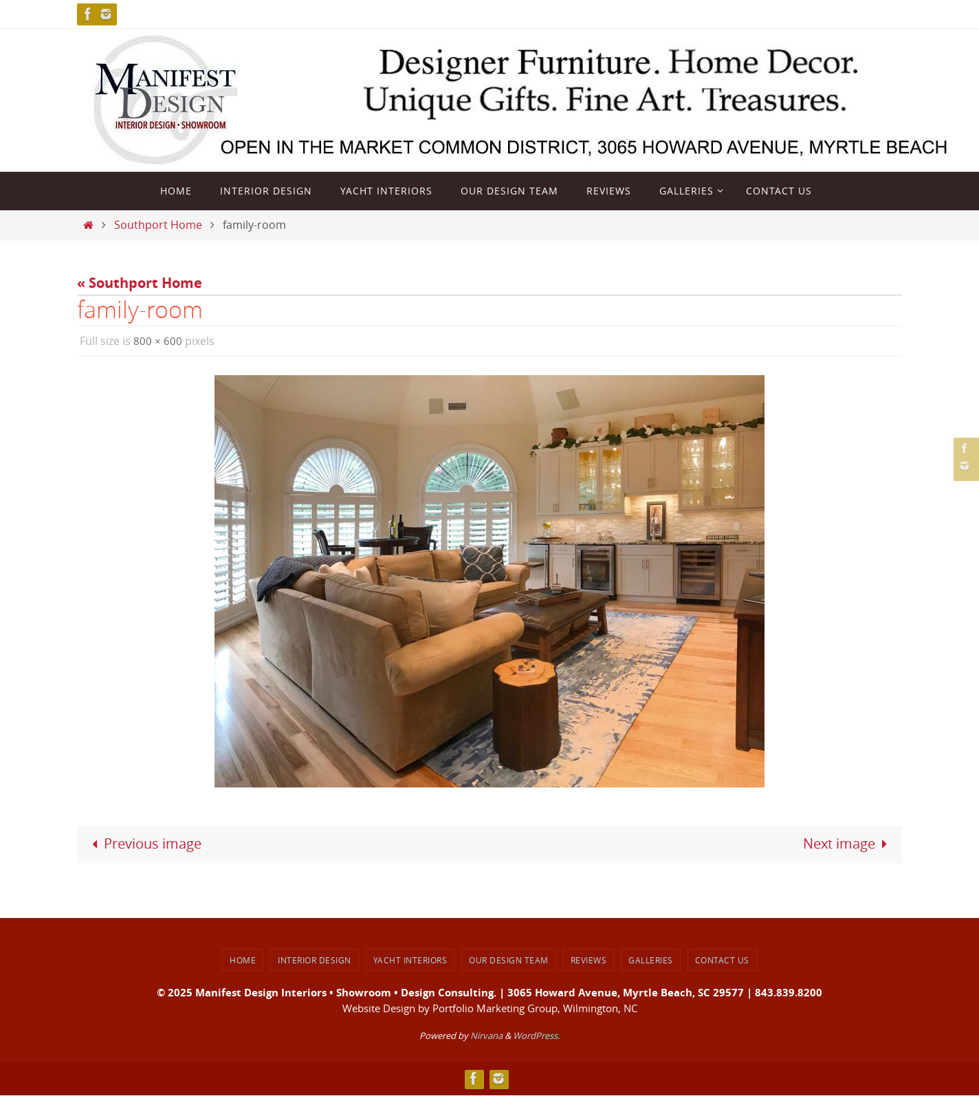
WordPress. (536, 1036)
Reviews (589, 959)
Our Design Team (509, 959)
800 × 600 (157, 340)
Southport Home (158, 224)
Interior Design (314, 959)
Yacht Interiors (410, 959)
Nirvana (486, 1036)
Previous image (143, 844)
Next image (848, 844)
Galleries (650, 959)
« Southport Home (139, 282)
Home (243, 959)
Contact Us (722, 959)
